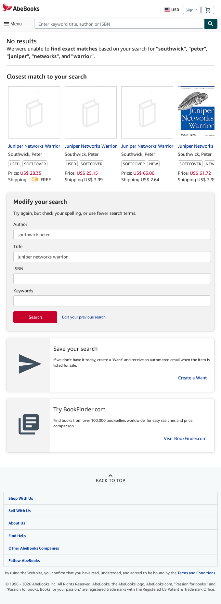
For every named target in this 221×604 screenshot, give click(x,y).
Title (17, 246)
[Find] (210, 24)
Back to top (110, 480)
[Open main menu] (14, 24)
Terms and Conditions (196, 572)
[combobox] (119, 24)
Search (35, 317)
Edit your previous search (84, 317)
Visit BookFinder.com (185, 438)
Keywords (23, 290)
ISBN (18, 268)
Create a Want (192, 377)
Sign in (192, 9)
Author (20, 224)
